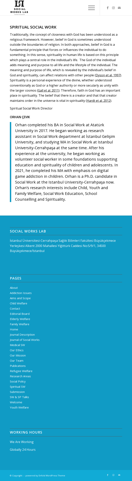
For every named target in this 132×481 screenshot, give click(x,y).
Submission (17, 392)
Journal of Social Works (25, 340)
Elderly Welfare (20, 319)
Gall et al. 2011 (48, 90)
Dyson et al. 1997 (108, 75)
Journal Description (22, 334)
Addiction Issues (21, 293)
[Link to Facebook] (108, 8)
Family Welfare (19, 324)
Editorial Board (20, 314)
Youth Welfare (19, 407)
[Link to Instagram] (113, 8)
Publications (18, 366)
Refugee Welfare (21, 371)
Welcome (16, 402)
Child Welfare (18, 303)
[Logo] (55, 7)
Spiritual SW (17, 386)
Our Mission (18, 355)
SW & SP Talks (19, 397)
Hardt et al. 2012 (98, 101)
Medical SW (17, 345)
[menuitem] (89, 7)
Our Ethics (17, 350)
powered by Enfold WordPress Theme (45, 475)
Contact (15, 308)
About (14, 288)
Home (14, 329)
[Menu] (89, 7)
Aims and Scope (20, 298)
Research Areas (20, 376)
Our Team (16, 360)
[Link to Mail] (119, 8)
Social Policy (18, 381)
